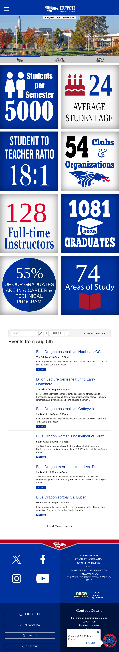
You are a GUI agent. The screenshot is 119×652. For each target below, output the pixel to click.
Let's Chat (90, 643)
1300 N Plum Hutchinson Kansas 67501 (89, 623)
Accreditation (89, 555)
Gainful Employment (89, 563)
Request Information (59, 17)
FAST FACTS (19, 60)
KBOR (89, 566)
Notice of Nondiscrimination (89, 570)
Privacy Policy (89, 574)
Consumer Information (89, 559)
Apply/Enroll (30, 624)
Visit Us (30, 635)
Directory (29, 646)
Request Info (29, 614)
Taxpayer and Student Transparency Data (89, 578)
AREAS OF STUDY (59, 60)
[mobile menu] (6, 9)
